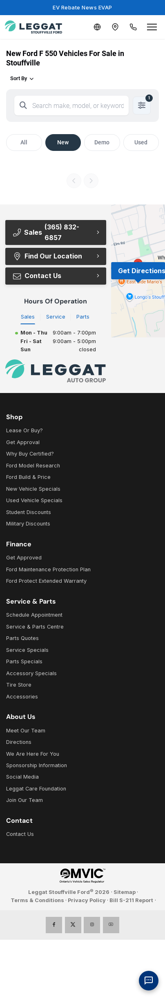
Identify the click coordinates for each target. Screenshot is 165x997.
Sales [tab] (28, 317)
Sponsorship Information (36, 765)
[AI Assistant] (148, 980)
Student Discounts (28, 512)
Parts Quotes (22, 638)
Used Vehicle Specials (34, 500)
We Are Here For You (32, 754)
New (63, 142)
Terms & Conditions (37, 900)
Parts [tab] (82, 317)
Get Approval (23, 442)
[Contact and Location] (115, 27)
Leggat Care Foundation (36, 789)
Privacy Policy (87, 900)
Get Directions (141, 271)
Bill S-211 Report (131, 900)
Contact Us (36, 276)
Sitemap (125, 892)
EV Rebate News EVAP (82, 7)
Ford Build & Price (28, 477)
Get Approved (24, 558)
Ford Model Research (33, 466)
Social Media (22, 777)
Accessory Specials (31, 673)
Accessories (22, 697)
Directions (18, 742)
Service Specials (27, 650)
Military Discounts (28, 524)
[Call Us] (133, 27)
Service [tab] (55, 317)
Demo (101, 142)
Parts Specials (24, 661)
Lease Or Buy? (24, 430)
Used (140, 142)
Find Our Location (47, 256)
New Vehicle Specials (33, 489)
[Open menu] (152, 27)
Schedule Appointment (34, 615)
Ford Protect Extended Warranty (46, 581)
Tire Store (18, 685)
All (23, 142)
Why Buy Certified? (30, 454)
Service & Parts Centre (35, 627)
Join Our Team (24, 800)
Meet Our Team (25, 731)
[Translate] (97, 27)
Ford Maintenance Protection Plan (48, 569)
